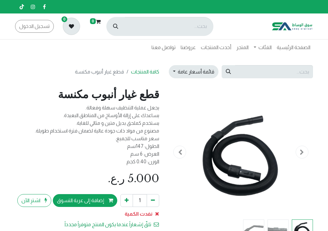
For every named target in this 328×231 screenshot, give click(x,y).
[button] (302, 152)
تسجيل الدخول (34, 26)
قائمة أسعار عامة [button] (195, 71)
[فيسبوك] (44, 7)
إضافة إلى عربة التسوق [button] (85, 200)
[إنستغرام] (33, 7)
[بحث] (115, 26)
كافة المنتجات (145, 71)
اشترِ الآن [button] (34, 200)
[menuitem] (293, 47)
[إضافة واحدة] (126, 200)
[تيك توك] (22, 7)
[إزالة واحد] (153, 200)
